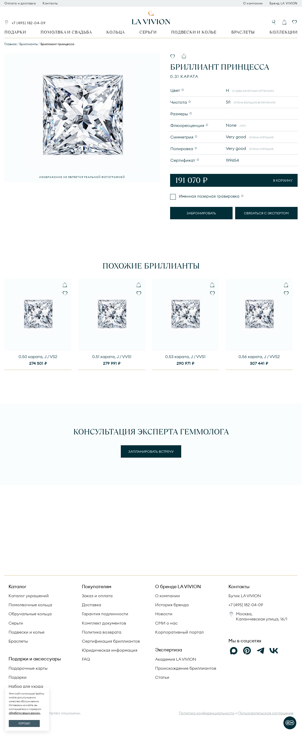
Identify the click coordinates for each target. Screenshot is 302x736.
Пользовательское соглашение (265, 713)
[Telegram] (260, 650)
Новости (163, 613)
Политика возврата (101, 632)
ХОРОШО (24, 723)
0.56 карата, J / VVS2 (259, 356)
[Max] (233, 650)
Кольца (115, 32)
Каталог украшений (29, 595)
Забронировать (201, 213)
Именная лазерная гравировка (209, 196)
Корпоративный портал (179, 632)
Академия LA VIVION (175, 659)
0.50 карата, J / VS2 (38, 356)
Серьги (148, 32)
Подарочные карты (28, 668)
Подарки (15, 32)
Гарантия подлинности (105, 613)
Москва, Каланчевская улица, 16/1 (261, 616)
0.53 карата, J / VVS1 (185, 356)
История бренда (172, 604)
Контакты (50, 3)
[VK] (274, 650)
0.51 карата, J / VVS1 (111, 356)
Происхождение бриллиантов (185, 668)
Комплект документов (104, 623)
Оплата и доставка (20, 3)
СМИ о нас (166, 623)
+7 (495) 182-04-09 (29, 23)
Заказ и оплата (97, 595)
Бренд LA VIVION (283, 3)
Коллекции (283, 32)
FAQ (86, 659)
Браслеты (243, 32)
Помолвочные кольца (30, 604)
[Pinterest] (247, 650)
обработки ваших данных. (25, 713)
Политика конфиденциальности (206, 713)
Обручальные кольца (30, 613)
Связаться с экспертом (266, 213)
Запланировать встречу (151, 451)
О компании (253, 3)
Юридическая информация (109, 650)
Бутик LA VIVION (244, 595)
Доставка (91, 604)
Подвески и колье (194, 32)
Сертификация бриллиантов (111, 641)
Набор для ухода (26, 686)
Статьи (162, 677)
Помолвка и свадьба (66, 32)
